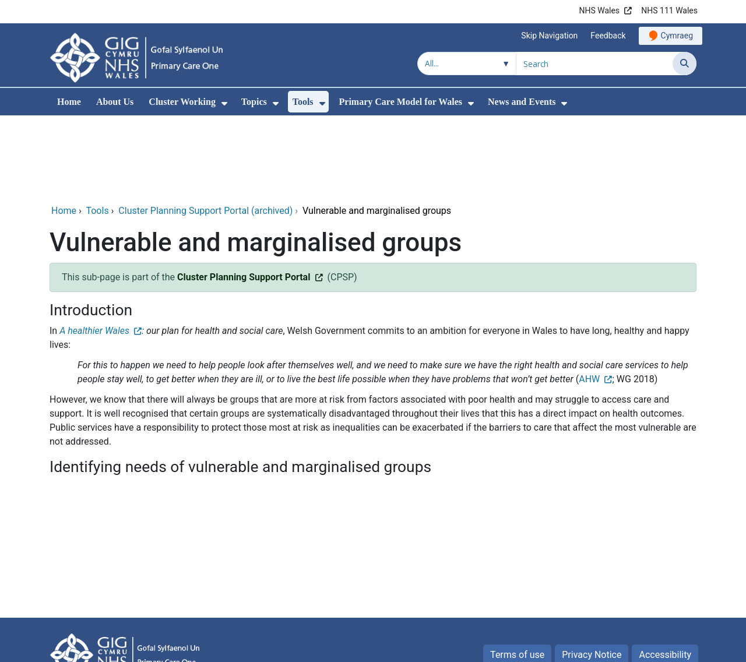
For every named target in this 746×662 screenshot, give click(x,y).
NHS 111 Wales (669, 10)
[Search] (684, 63)
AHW (589, 299)
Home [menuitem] (69, 102)
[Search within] (466, 63)
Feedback (607, 35)
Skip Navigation (549, 35)
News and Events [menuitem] (521, 102)
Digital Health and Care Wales (635, 647)
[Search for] (594, 63)
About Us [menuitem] (114, 102)
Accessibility (665, 575)
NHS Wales (599, 10)
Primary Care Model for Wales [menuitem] (401, 102)
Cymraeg (677, 35)
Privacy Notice (591, 575)
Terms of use (517, 575)
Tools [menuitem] (303, 102)
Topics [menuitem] (254, 102)
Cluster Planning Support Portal (243, 197)
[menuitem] (224, 103)
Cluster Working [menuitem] (182, 102)
